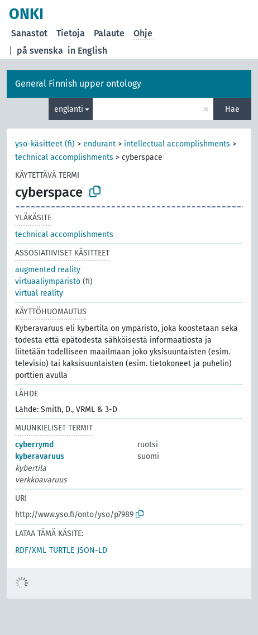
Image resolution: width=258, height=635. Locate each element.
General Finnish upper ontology (78, 83)
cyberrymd (34, 444)
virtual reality (39, 293)
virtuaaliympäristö (47, 281)
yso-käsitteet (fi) (45, 144)
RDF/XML (30, 550)
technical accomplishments (64, 157)
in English (87, 50)
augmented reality (47, 269)
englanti (68, 109)
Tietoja (70, 33)
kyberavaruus (39, 456)
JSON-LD (92, 550)
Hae (232, 109)
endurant (99, 144)
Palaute (109, 33)
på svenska (40, 50)
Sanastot (29, 33)
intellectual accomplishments (177, 144)
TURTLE (61, 550)
